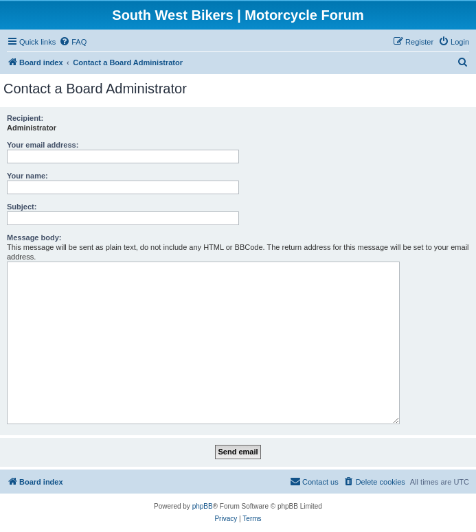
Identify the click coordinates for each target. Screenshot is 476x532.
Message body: (34, 237)
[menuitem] (73, 42)
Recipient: (25, 118)
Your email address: (42, 145)
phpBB (202, 506)
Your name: (27, 176)
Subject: (21, 207)
